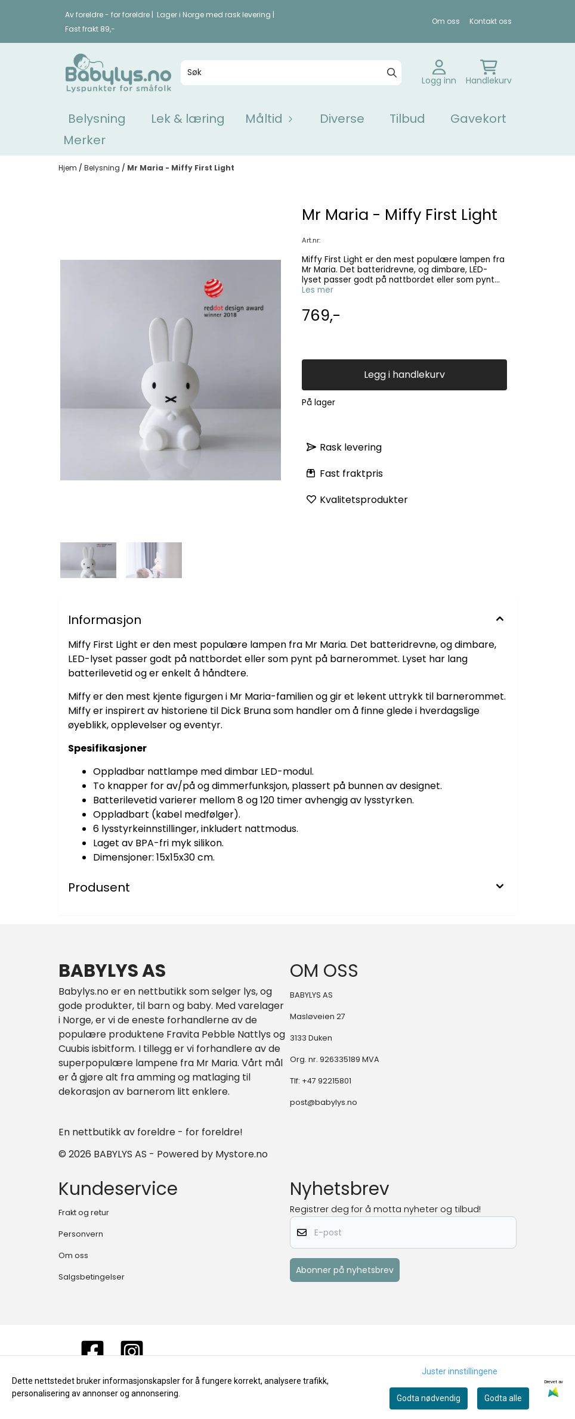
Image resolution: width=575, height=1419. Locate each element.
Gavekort (478, 118)
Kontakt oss (490, 21)
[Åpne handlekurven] (489, 73)
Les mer (317, 290)
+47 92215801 (326, 1081)
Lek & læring (188, 118)
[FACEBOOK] (92, 1351)
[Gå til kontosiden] (439, 73)
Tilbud (407, 118)
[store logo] (118, 73)
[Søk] (291, 72)
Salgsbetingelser (91, 1277)
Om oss (446, 21)
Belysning (97, 118)
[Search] (392, 73)
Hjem (68, 168)
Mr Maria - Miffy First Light (180, 168)
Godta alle (503, 1398)
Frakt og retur (83, 1212)
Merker (84, 140)
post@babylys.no (323, 1102)
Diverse (342, 118)
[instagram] (132, 1351)
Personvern (80, 1234)
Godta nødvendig (428, 1398)
